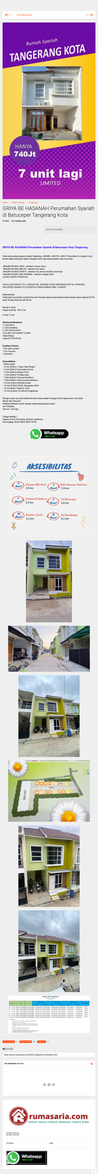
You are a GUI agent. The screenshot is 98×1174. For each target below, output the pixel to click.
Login (51, 1144)
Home (5, 204)
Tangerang (33, 204)
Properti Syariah (18, 204)
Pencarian (10, 1144)
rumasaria (24, 16)
